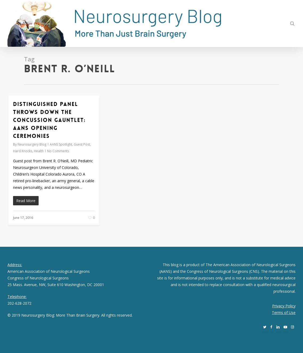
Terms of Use (284, 312)
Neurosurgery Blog (32, 144)
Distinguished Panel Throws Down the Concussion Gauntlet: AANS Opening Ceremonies (49, 120)
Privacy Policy (284, 305)
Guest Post (82, 144)
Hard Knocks (22, 151)
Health (39, 151)
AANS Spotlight (61, 144)
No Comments (58, 151)
